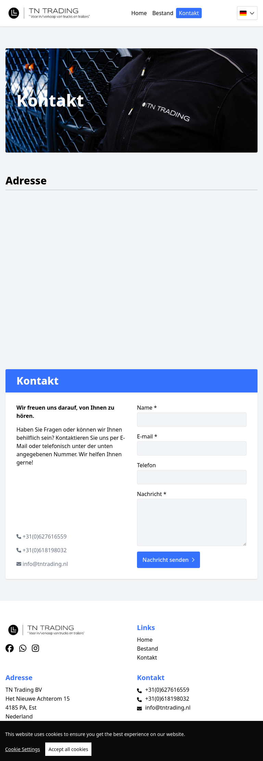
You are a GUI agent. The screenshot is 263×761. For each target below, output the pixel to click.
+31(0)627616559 (45, 536)
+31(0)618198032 (45, 550)
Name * (192, 415)
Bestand (163, 13)
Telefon (192, 472)
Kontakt (189, 13)
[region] (131, 741)
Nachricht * (192, 518)
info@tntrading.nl (45, 564)
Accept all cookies (68, 749)
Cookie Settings (22, 749)
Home (139, 13)
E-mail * (192, 444)
